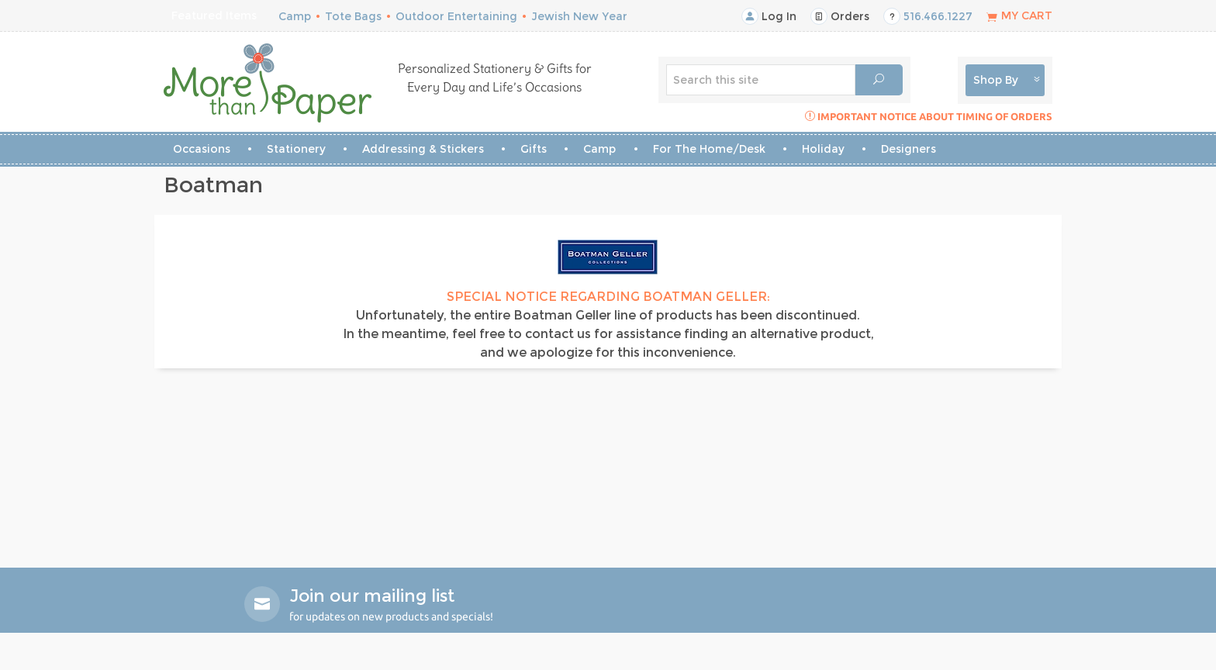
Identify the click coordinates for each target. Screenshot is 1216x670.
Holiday (823, 149)
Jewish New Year (579, 16)
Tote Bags (353, 16)
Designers (908, 149)
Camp (294, 16)
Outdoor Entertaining (456, 16)
